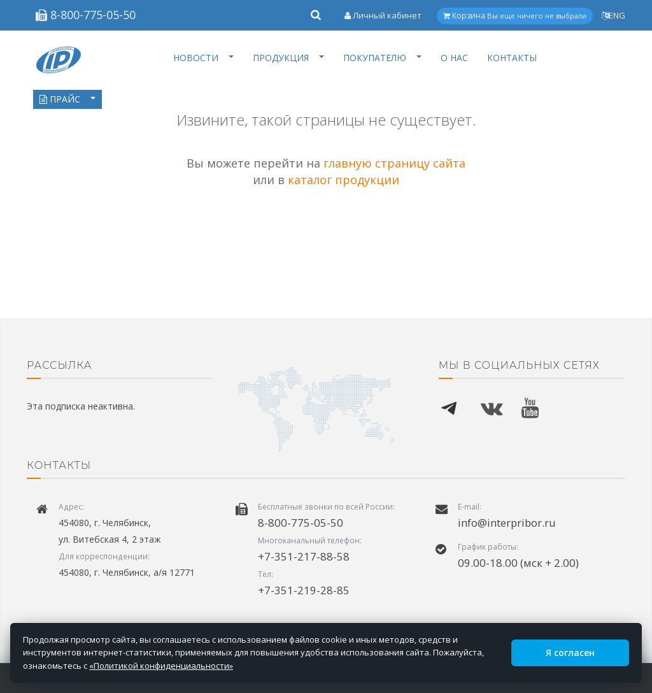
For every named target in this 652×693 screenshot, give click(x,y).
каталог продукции (343, 179)
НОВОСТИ (203, 58)
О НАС (454, 58)
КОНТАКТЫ (512, 58)
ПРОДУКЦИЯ (288, 58)
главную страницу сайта (394, 163)
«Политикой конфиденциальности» (161, 665)
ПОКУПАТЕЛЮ (382, 58)
